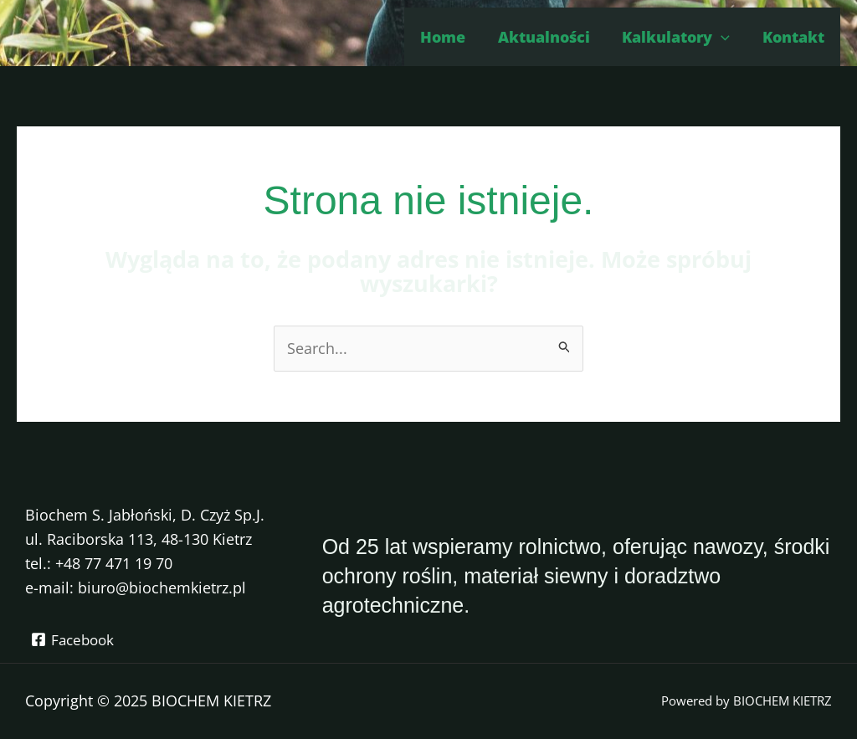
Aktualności (549, 37)
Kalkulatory (679, 37)
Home (450, 37)
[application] (724, 37)
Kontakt (794, 37)
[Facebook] (74, 639)
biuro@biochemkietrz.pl (162, 587)
